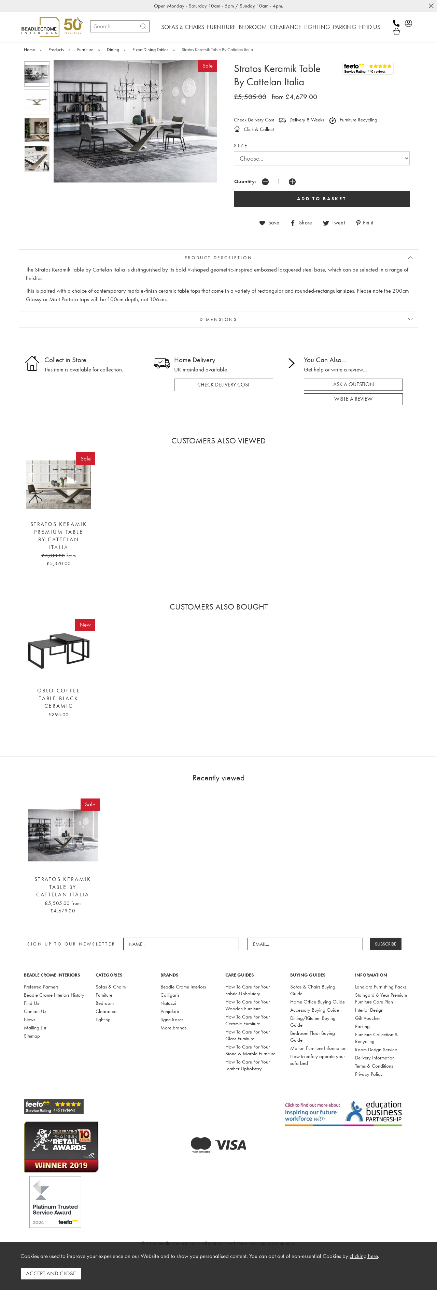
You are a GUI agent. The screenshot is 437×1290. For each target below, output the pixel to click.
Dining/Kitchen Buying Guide (313, 1021)
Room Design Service (376, 1049)
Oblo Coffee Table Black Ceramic (59, 698)
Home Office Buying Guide (317, 1001)
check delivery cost (223, 384)
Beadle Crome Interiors (183, 986)
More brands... (174, 1027)
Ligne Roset (171, 1019)
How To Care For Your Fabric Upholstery (247, 990)
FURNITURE (221, 27)
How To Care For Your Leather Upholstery (247, 1065)
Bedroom (105, 1002)
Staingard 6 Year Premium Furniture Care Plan (381, 998)
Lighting (103, 1019)
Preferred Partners (41, 986)
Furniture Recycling (353, 119)
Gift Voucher (367, 1017)
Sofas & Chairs (111, 986)
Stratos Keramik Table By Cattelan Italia (62, 887)
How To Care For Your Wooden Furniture (247, 1005)
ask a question (353, 384)
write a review (353, 398)
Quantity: (245, 181)
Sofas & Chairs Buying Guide (312, 990)
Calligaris (169, 994)
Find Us (31, 1002)
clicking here (364, 1256)
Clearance (106, 1011)
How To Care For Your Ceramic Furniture (247, 1020)
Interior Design (369, 1009)
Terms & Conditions (374, 1065)
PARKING (344, 27)
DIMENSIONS (219, 319)
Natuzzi (168, 1002)
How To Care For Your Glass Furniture (247, 1035)
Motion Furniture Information (318, 1047)
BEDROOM (253, 27)
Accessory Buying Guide (314, 1009)
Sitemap (32, 1035)
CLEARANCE (285, 27)
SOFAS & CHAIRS (182, 27)
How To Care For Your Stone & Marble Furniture (250, 1050)
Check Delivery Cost (254, 119)
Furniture (104, 994)
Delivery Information (375, 1057)
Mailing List (35, 1027)
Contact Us (35, 1011)
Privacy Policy (369, 1073)
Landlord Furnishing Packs (380, 986)
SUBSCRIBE (386, 943)
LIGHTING (317, 27)
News (29, 1019)
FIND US (369, 27)
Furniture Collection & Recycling (376, 1037)
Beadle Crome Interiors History (54, 994)
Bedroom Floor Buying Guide (312, 1036)
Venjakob (169, 1011)
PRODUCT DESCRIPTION (218, 257)
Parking (362, 1026)
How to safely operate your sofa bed (317, 1059)
